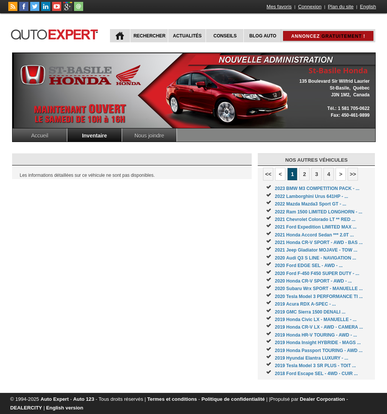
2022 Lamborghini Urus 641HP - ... (311, 196)
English (368, 6)
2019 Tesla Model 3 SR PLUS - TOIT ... (315, 365)
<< (268, 174)
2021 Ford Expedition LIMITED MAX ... (315, 227)
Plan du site (341, 6)
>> (353, 174)
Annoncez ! (328, 36)
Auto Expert (54, 399)
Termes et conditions (172, 399)
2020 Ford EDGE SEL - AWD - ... (308, 265)
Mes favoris (278, 6)
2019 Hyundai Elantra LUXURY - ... (311, 358)
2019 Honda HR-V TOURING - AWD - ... (316, 335)
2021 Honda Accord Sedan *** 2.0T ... (314, 235)
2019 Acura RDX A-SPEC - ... (305, 304)
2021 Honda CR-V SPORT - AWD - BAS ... (318, 242)
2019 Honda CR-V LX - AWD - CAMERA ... (319, 327)
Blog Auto (262, 36)
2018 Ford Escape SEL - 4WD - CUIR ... (316, 373)
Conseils (225, 36)
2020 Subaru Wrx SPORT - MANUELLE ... (319, 288)
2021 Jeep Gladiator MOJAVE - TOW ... (316, 250)
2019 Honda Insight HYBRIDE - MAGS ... (318, 342)
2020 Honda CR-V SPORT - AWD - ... (313, 281)
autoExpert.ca (56, 33)
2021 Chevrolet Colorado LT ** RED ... (315, 219)
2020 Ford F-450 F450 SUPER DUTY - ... (317, 273)
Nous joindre (149, 136)
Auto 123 (83, 399)
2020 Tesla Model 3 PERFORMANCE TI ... (319, 296)
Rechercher (149, 36)
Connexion (310, 6)
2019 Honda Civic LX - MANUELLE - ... (315, 319)
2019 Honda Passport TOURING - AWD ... (318, 350)
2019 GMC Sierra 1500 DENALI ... (310, 312)
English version (64, 408)
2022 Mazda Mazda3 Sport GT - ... (310, 204)
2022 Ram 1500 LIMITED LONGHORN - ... (318, 212)
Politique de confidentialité (233, 399)
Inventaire (94, 136)
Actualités (187, 36)
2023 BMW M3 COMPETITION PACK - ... (317, 188)
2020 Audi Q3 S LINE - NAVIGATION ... (315, 258)
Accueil (39, 136)
